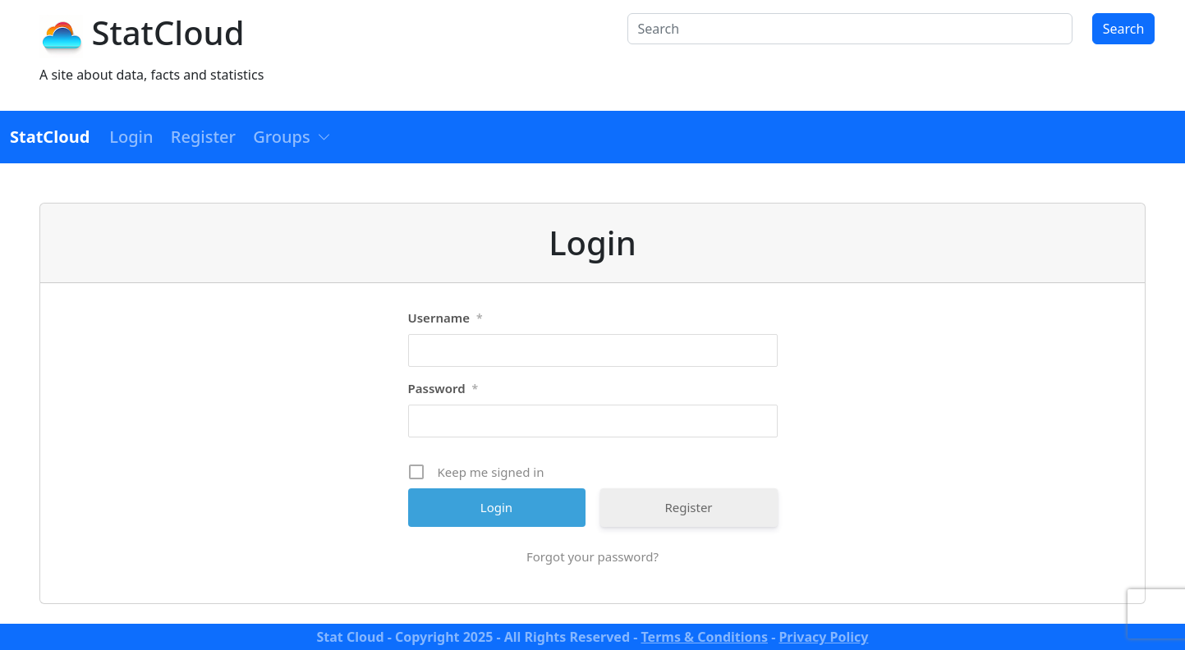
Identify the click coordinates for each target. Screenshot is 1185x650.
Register (688, 507)
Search (1124, 29)
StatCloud (167, 32)
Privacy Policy (823, 637)
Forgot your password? (592, 556)
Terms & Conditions (704, 637)
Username (445, 318)
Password (443, 389)
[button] (292, 137)
